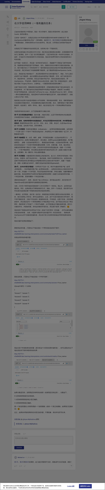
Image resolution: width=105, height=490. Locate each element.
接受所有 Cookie (85, 486)
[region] (52, 486)
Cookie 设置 (70, 486)
